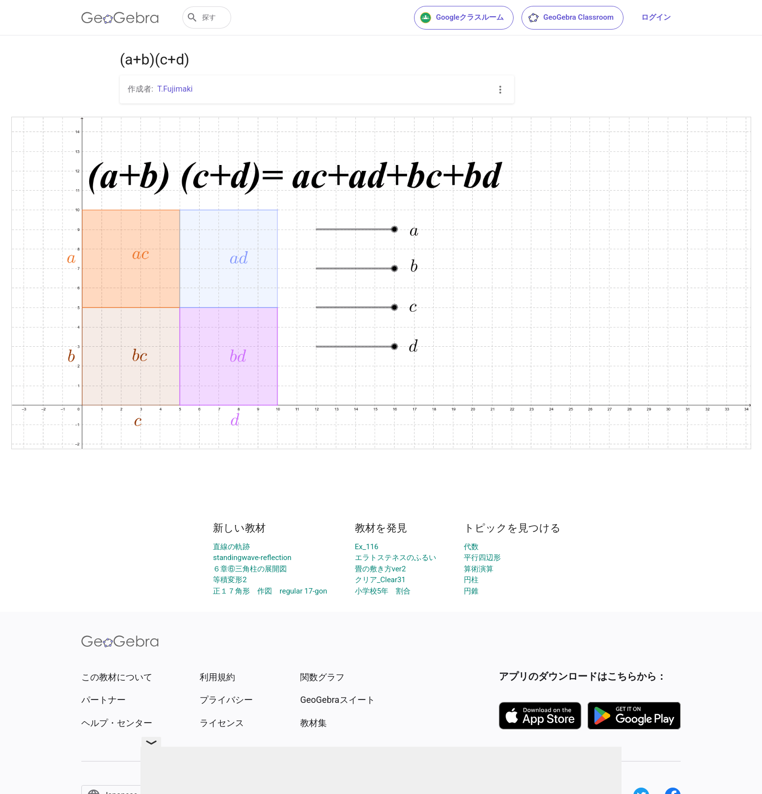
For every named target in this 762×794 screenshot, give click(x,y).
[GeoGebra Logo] (120, 18)
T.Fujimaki (175, 89)
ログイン (656, 17)
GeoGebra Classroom (570, 18)
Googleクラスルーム (462, 18)
